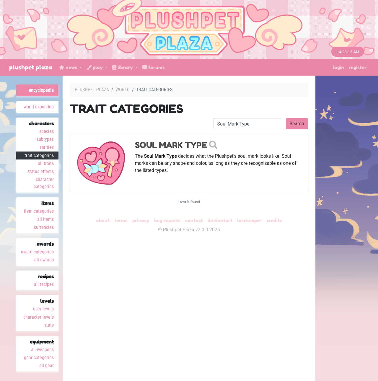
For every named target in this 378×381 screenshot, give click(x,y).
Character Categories (44, 183)
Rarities (47, 147)
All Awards (44, 260)
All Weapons (42, 349)
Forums (153, 67)
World (122, 89)
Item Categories (39, 211)
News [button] (69, 67)
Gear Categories (39, 357)
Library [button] (123, 67)
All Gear (46, 365)
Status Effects (40, 171)
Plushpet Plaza (30, 67)
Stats (49, 325)
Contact (194, 220)
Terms (121, 220)
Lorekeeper (249, 220)
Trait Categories (39, 155)
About (103, 220)
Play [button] (95, 67)
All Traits (46, 163)
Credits (274, 220)
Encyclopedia (41, 90)
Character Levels (38, 317)
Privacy (140, 220)
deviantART (220, 220)
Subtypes (45, 139)
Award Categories (37, 252)
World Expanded (39, 107)
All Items (45, 219)
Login (338, 67)
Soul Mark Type (171, 145)
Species (46, 131)
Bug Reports (167, 220)
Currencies (44, 227)
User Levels (43, 309)
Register (357, 67)
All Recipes (44, 284)
